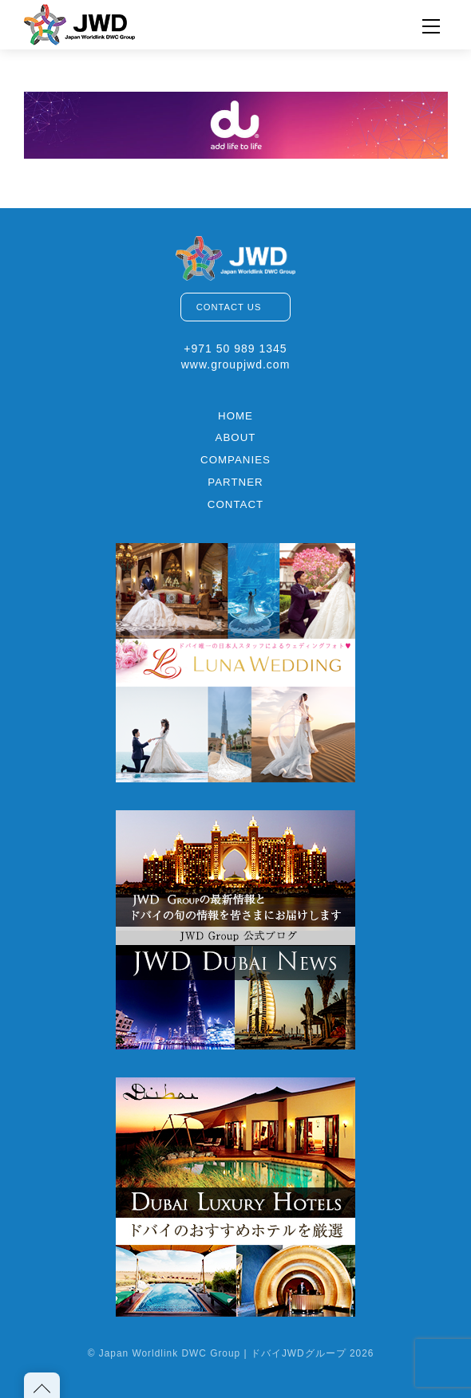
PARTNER (235, 482)
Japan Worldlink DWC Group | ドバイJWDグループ (222, 1353)
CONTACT (235, 504)
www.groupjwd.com (236, 364)
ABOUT (236, 437)
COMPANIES (235, 460)
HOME (235, 416)
